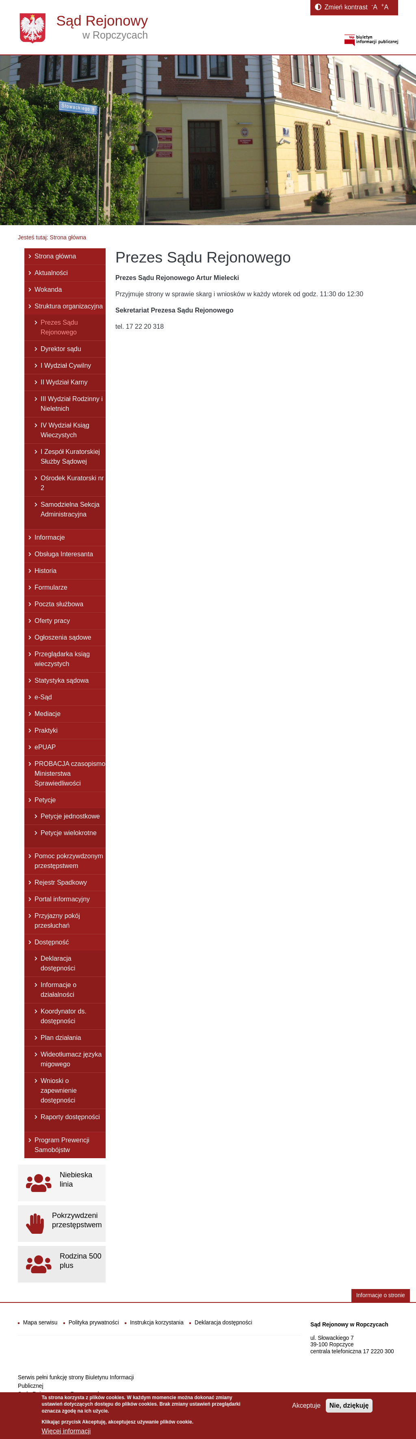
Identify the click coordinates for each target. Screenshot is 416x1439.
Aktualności (51, 272)
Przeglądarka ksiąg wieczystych (62, 659)
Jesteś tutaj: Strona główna (52, 237)
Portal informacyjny (62, 899)
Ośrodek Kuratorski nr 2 (72, 483)
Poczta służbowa (59, 604)
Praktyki (46, 730)
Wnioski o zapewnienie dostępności (59, 1090)
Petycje (45, 800)
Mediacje (48, 713)
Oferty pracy (52, 620)
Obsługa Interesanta (64, 554)
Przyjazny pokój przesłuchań (57, 920)
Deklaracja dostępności (58, 963)
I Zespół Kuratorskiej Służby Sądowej (70, 456)
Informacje (50, 537)
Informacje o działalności (58, 989)
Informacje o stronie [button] (380, 1295)
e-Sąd (43, 697)
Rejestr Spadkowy (61, 882)
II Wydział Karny (64, 382)
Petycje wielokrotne (69, 832)
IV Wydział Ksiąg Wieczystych (65, 430)
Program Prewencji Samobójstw (62, 1145)
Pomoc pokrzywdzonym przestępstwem (69, 861)
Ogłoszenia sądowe (63, 637)
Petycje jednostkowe (70, 816)
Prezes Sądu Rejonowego (59, 327)
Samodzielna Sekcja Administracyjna (70, 509)
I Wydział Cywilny (66, 365)
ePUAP (45, 747)
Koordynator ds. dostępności (64, 1016)
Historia (45, 570)
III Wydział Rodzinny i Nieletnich (72, 403)
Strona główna (55, 256)
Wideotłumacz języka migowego (71, 1059)
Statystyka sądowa (62, 680)
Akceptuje (306, 1408)
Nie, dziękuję (349, 1408)
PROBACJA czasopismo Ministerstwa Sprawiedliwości (70, 773)
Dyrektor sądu (61, 348)
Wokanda (48, 289)
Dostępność (52, 942)
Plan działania (61, 1037)
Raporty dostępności (70, 1116)
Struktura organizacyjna (69, 306)
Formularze (51, 587)
